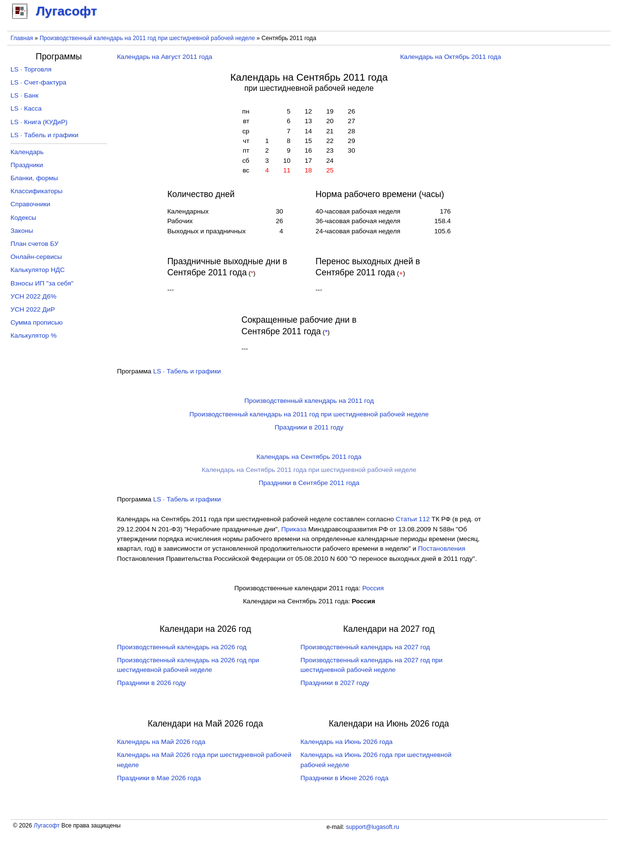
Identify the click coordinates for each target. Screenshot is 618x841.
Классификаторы (37, 191)
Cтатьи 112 (413, 519)
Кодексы (23, 217)
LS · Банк (25, 95)
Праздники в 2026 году (151, 682)
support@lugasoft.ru (372, 827)
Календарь (27, 152)
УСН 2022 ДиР (33, 309)
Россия (373, 588)
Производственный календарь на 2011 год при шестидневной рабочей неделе (147, 38)
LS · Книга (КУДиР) (39, 122)
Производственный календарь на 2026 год (181, 647)
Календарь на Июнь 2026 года (346, 741)
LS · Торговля (31, 69)
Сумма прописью (37, 322)
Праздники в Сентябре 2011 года (309, 482)
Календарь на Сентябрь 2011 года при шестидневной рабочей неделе (309, 469)
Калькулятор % (33, 335)
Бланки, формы (34, 178)
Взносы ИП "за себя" (42, 283)
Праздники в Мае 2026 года (159, 778)
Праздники (27, 165)
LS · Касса (26, 108)
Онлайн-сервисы (36, 256)
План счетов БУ (34, 243)
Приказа (293, 529)
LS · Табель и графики (187, 371)
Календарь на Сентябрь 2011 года (308, 456)
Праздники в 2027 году (334, 682)
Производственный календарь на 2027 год (365, 647)
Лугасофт (47, 825)
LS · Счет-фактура (39, 82)
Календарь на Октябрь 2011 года (450, 56)
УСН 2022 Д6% (33, 296)
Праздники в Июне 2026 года (344, 778)
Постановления (441, 548)
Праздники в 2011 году (309, 427)
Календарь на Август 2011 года (164, 56)
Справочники (30, 204)
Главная (22, 38)
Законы (22, 230)
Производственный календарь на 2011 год (309, 400)
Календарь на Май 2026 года (161, 741)
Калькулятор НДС (38, 269)
